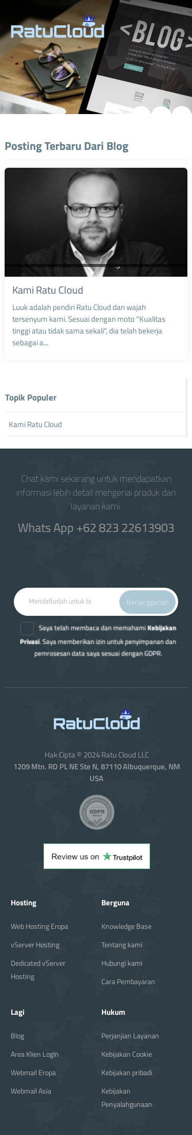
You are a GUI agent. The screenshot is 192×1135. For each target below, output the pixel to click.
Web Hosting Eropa (39, 926)
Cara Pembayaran (128, 981)
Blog (17, 1035)
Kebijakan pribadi (126, 1072)
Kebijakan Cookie (126, 1054)
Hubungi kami (121, 963)
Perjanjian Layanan (130, 1035)
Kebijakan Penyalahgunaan (126, 1097)
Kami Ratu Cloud (47, 290)
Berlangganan (147, 601)
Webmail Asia (31, 1090)
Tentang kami (121, 944)
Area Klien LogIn (35, 1054)
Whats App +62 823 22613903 (96, 527)
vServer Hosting (35, 944)
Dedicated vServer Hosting (38, 970)
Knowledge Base (126, 926)
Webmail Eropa (33, 1072)
